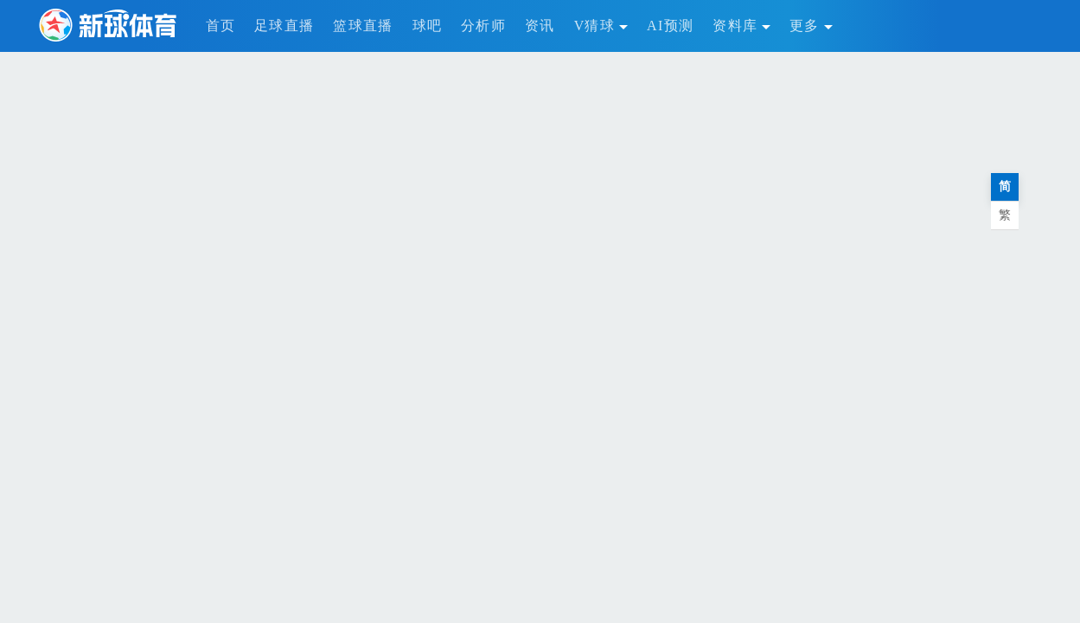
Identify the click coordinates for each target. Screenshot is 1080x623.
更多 (811, 25)
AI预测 (670, 25)
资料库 (741, 25)
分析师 (483, 25)
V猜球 (601, 25)
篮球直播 (363, 25)
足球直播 (284, 25)
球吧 (427, 25)
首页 (221, 25)
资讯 (540, 25)
